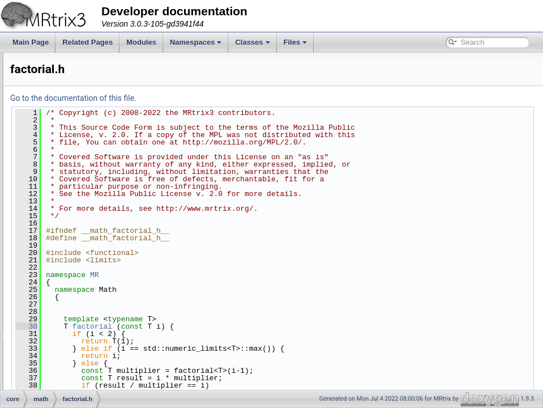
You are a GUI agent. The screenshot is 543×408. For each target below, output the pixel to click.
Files (295, 42)
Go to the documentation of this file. (215, 98)
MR (236, 275)
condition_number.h (85, 177)
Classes (252, 42)
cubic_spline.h (77, 202)
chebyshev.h (74, 152)
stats (62, 90)
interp (54, 65)
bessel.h (68, 114)
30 (168, 326)
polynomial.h (74, 351)
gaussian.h (71, 239)
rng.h (63, 389)
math (54, 77)
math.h (65, 326)
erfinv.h (66, 214)
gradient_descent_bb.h (90, 276)
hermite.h (69, 289)
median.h (69, 339)
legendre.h (71, 314)
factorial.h (70, 227)
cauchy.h (68, 139)
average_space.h (81, 102)
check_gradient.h (81, 164)
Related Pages (87, 42)
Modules (141, 42)
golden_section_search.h (93, 252)
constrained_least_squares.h (98, 189)
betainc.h (69, 127)
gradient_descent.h (84, 264)
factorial (234, 326)
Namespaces (196, 42)
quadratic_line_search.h (91, 364)
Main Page (30, 42)
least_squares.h (79, 301)
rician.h (66, 376)
